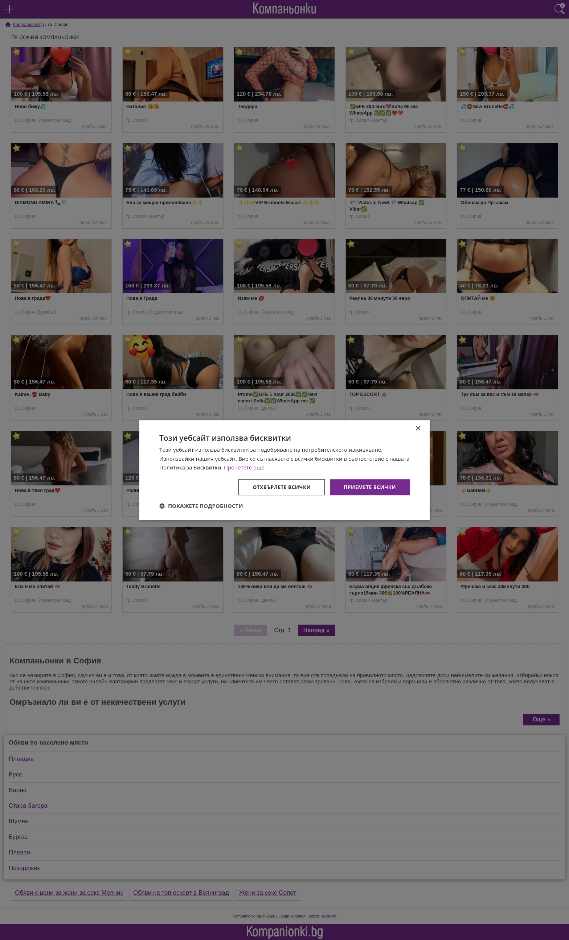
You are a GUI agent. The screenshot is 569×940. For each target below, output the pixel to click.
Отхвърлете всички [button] (280, 487)
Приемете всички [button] (369, 487)
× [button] (418, 428)
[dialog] (284, 470)
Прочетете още (244, 467)
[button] (201, 506)
